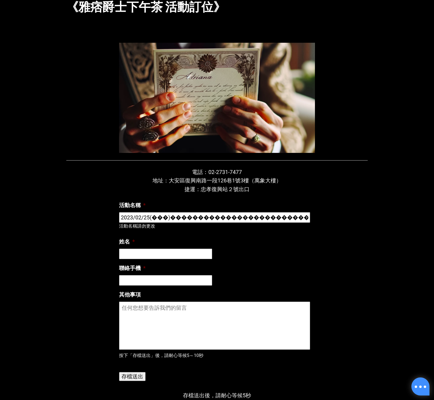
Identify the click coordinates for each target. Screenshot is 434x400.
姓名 (127, 241)
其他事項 (130, 294)
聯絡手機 (132, 268)
